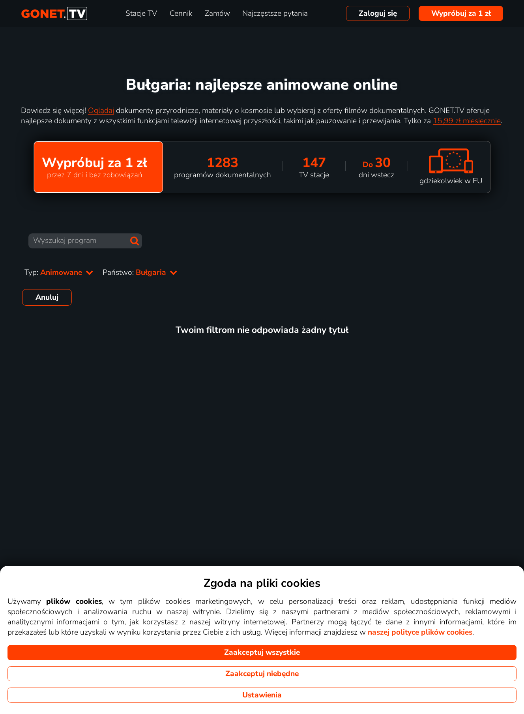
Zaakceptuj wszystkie (262, 652)
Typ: (58, 272)
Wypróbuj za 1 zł (461, 13)
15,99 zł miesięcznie (467, 121)
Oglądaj (101, 110)
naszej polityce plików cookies (420, 632)
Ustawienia (262, 695)
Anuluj (47, 297)
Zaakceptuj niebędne (262, 674)
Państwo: (140, 272)
